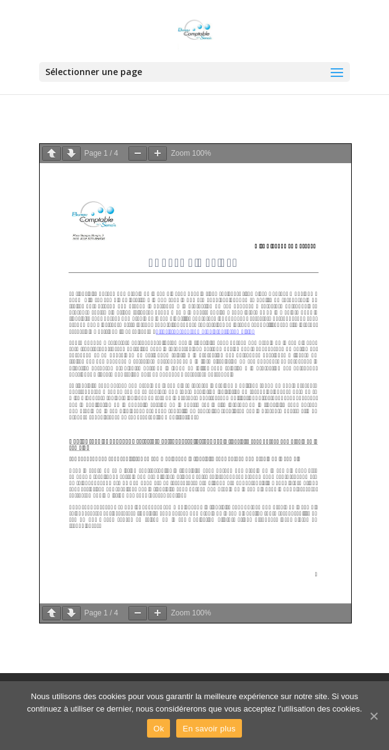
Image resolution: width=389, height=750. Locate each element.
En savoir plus (208, 728)
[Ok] (373, 716)
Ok (158, 728)
